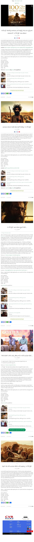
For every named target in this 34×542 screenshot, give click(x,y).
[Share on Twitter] (30, 97)
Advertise (29, 521)
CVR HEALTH (19, 531)
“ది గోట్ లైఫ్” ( (3, 233)
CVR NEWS (18, 521)
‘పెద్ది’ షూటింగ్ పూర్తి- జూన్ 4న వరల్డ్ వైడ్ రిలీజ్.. (14, 312)
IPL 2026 (28, 524)
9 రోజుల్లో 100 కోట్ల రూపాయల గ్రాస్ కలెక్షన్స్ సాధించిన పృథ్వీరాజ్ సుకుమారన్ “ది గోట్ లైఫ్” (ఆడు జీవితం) (17, 31)
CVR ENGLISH (19, 524)
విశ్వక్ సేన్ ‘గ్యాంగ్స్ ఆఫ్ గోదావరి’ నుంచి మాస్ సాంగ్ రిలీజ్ (12, 168)
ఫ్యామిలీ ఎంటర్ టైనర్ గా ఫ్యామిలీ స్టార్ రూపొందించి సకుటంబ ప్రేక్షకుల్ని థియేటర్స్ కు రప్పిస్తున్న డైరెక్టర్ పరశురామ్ (19, 47)
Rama (18, 35)
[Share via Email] (32, 97)
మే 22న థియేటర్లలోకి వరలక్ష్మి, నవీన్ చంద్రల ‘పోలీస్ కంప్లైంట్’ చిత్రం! (15, 78)
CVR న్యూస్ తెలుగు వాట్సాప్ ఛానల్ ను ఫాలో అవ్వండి (17, 90)
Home (11, 521)
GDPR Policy (11, 527)
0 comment (9, 97)
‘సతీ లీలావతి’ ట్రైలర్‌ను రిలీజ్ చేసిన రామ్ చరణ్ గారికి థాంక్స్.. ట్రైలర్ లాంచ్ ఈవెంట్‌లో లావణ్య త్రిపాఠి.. (19, 84)
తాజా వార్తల (4, 285)
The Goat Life (7, 233)
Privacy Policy (11, 531)
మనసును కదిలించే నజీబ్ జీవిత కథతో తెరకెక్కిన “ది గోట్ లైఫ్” (17, 127)
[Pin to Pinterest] (31, 97)
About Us (11, 524)
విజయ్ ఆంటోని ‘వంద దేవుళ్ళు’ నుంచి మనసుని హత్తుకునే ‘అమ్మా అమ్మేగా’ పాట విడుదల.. (18, 72)
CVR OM (19, 527)
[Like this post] (28, 97)
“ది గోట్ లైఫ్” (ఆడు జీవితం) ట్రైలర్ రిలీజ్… (17, 227)
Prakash (18, 229)
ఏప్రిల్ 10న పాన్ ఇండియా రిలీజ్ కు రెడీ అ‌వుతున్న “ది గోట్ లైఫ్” (17, 466)
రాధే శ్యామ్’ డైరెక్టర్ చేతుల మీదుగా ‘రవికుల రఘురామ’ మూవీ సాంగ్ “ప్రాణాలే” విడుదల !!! (16, 270)
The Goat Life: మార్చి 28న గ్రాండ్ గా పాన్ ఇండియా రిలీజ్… (17, 355)
